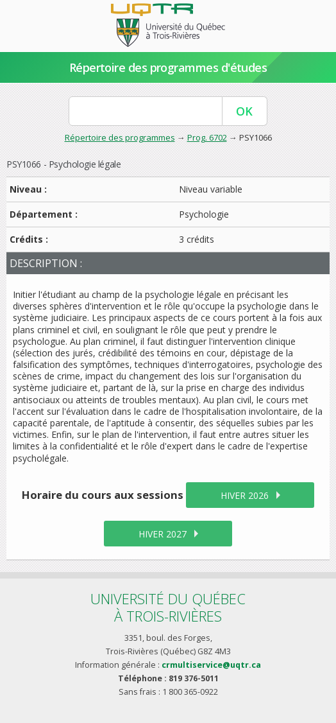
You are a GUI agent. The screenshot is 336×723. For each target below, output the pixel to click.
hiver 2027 (163, 534)
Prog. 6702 (207, 137)
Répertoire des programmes (120, 137)
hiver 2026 (245, 495)
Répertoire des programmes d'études (168, 67)
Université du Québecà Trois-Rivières (168, 607)
